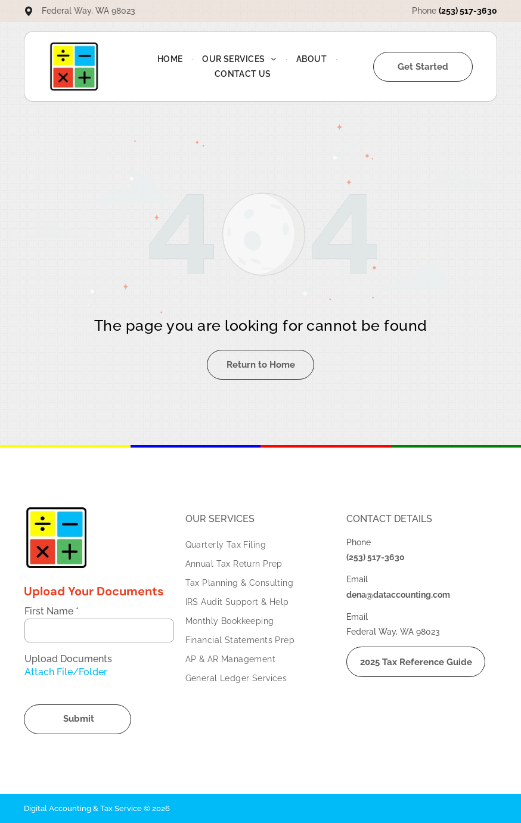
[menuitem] (171, 59)
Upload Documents (68, 658)
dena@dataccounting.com (398, 595)
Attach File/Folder (65, 672)
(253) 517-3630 (468, 10)
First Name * (51, 611)
